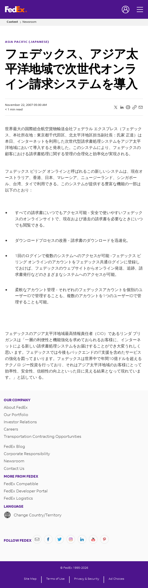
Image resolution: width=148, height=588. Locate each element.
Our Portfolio (16, 414)
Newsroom (29, 22)
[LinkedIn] (82, 539)
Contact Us (14, 468)
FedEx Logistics (18, 498)
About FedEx (16, 407)
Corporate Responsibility (27, 453)
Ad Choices (116, 578)
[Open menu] (140, 9)
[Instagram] (70, 539)
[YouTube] (93, 539)
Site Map (30, 578)
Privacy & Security (86, 578)
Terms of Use (55, 578)
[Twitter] (59, 539)
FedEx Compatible (21, 483)
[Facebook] (48, 539)
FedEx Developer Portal (26, 490)
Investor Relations (20, 421)
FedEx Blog (14, 446)
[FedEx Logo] (16, 9)
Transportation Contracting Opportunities (42, 436)
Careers (11, 429)
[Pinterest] (104, 539)
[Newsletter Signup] (37, 539)
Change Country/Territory (32, 515)
